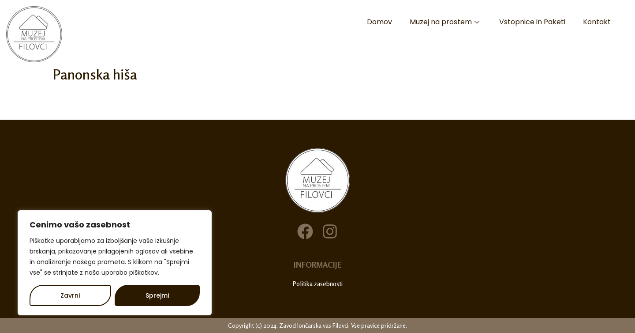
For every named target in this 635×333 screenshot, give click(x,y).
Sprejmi (157, 295)
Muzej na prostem (446, 22)
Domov (379, 22)
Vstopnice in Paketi (532, 22)
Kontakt (597, 22)
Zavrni (70, 295)
